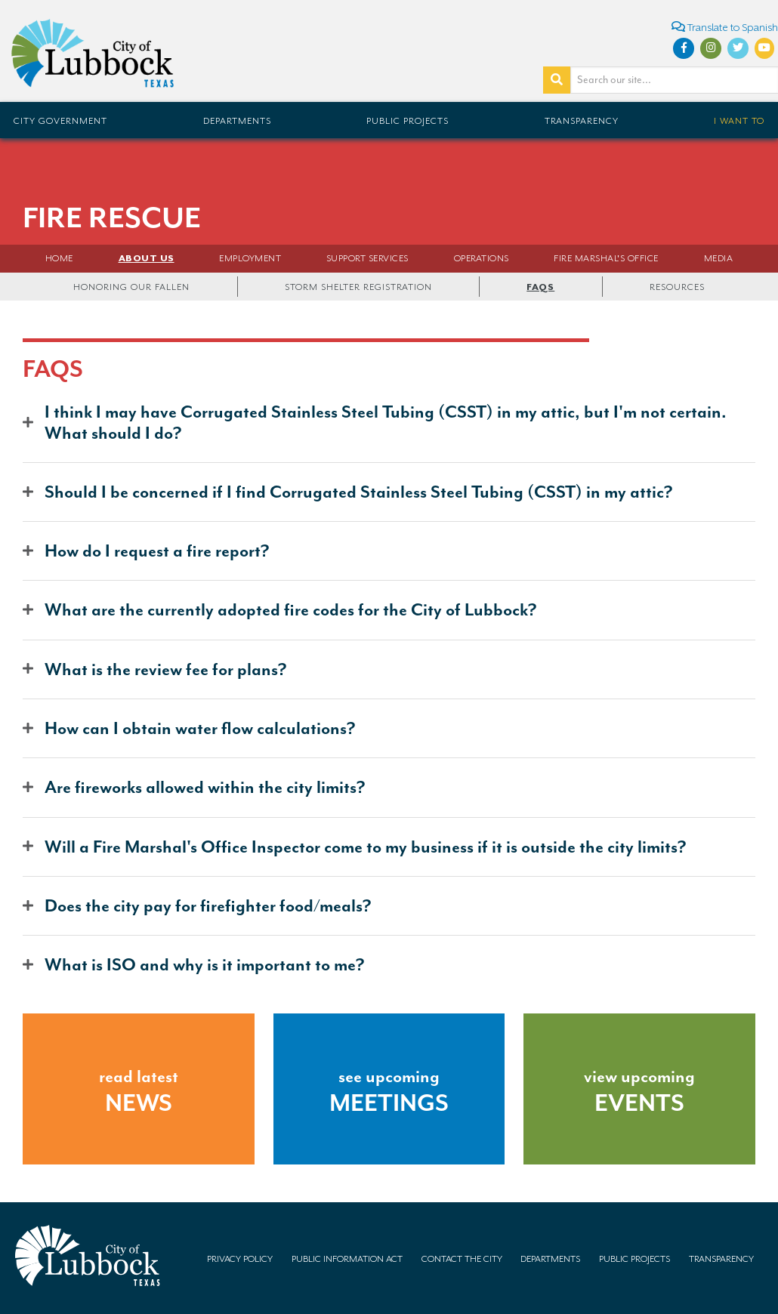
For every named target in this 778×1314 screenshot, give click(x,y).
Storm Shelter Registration (358, 287)
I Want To (739, 121)
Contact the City (461, 1259)
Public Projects (407, 121)
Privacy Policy (240, 1259)
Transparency (582, 121)
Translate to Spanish (724, 26)
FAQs (540, 287)
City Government (60, 121)
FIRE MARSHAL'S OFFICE (606, 258)
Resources (677, 287)
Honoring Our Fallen (131, 287)
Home (59, 258)
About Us (146, 258)
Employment (250, 258)
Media (718, 258)
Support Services (367, 258)
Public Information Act (347, 1259)
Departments (237, 121)
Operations (481, 258)
